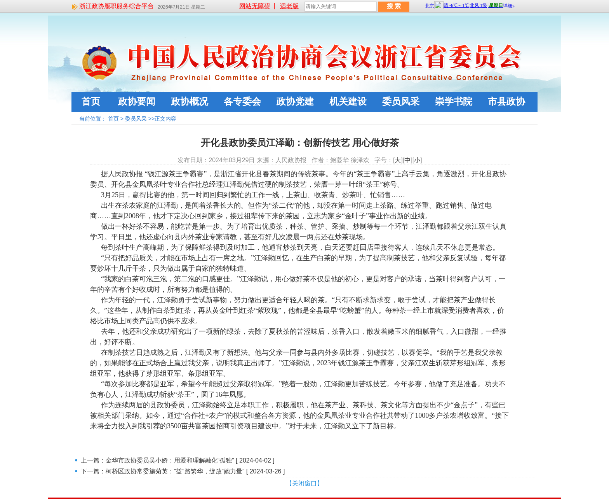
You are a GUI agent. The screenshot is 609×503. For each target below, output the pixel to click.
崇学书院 (453, 101)
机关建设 (348, 101)
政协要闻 (136, 101)
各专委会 (242, 101)
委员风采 (400, 101)
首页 (91, 101)
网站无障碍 (254, 6)
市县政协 (506, 101)
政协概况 (189, 101)
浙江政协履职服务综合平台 (116, 6)
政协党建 (295, 101)
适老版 (289, 6)
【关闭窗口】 (304, 483)
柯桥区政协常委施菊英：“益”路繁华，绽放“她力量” (175, 471)
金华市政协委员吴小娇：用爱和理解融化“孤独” (170, 460)
